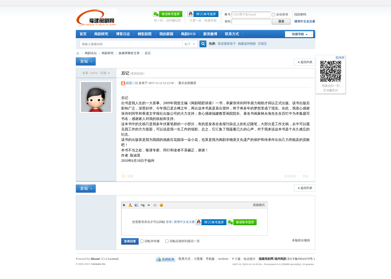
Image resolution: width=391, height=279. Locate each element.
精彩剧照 (145, 34)
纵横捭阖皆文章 (129, 53)
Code (155, 204)
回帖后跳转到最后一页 (182, 241)
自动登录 (280, 14)
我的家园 (166, 34)
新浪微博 (210, 34)
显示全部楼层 (187, 83)
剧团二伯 (132, 83)
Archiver (223, 259)
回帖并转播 (150, 241)
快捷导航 (298, 34)
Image (136, 204)
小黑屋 (198, 259)
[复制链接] (137, 73)
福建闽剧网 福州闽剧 (272, 259)
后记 (148, 53)
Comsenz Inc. (98, 264)
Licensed (113, 259)
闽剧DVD (188, 34)
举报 (305, 176)
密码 (228, 21)
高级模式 (259, 205)
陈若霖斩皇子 (227, 43)
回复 (130, 176)
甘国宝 (262, 43)
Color (130, 204)
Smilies (161, 204)
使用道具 (290, 176)
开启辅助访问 (314, 3)
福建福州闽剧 (247, 43)
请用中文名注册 (304, 21)
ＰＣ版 (236, 259)
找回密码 (300, 14)
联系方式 (232, 34)
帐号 (228, 14)
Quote (148, 204)
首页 (83, 34)
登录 (169, 222)
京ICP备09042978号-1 (301, 259)
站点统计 (250, 259)
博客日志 (123, 34)
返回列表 (306, 62)
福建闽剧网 (78, 53)
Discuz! (95, 259)
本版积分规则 (301, 240)
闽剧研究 (101, 34)
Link (142, 204)
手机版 (210, 259)
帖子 (188, 44)
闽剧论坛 (91, 53)
